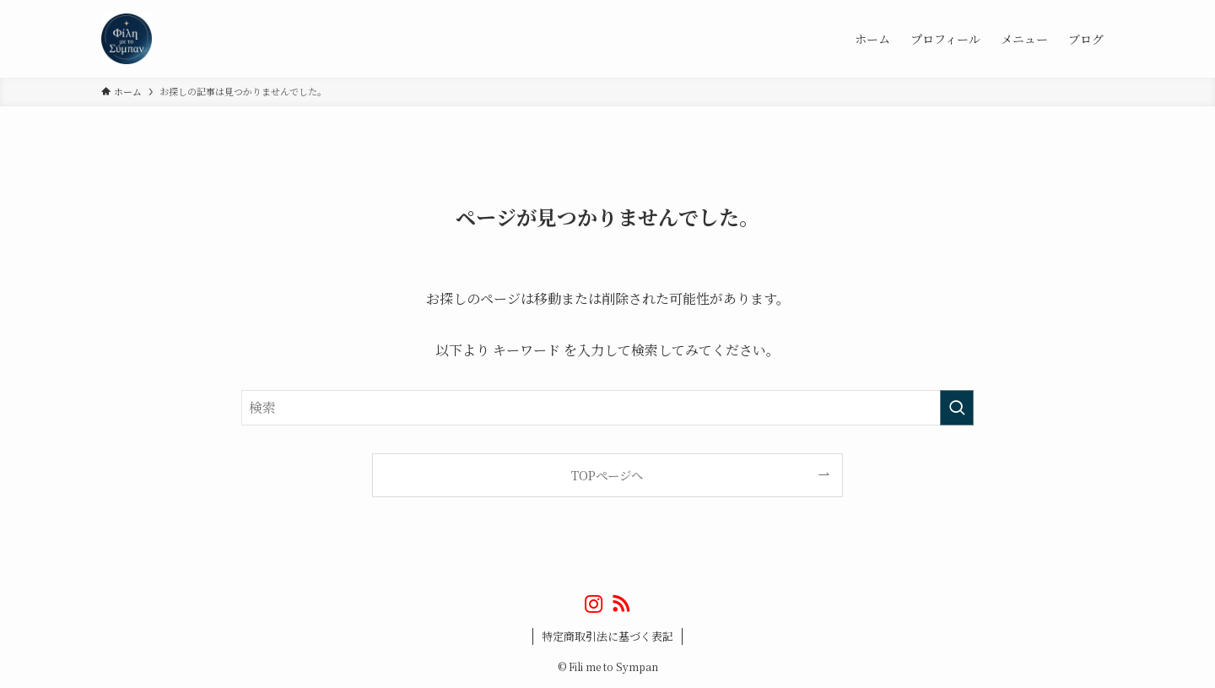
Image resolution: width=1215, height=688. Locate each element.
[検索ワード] (607, 407)
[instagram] (594, 604)
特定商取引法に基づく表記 (607, 636)
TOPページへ (607, 475)
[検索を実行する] (957, 407)
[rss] (621, 604)
